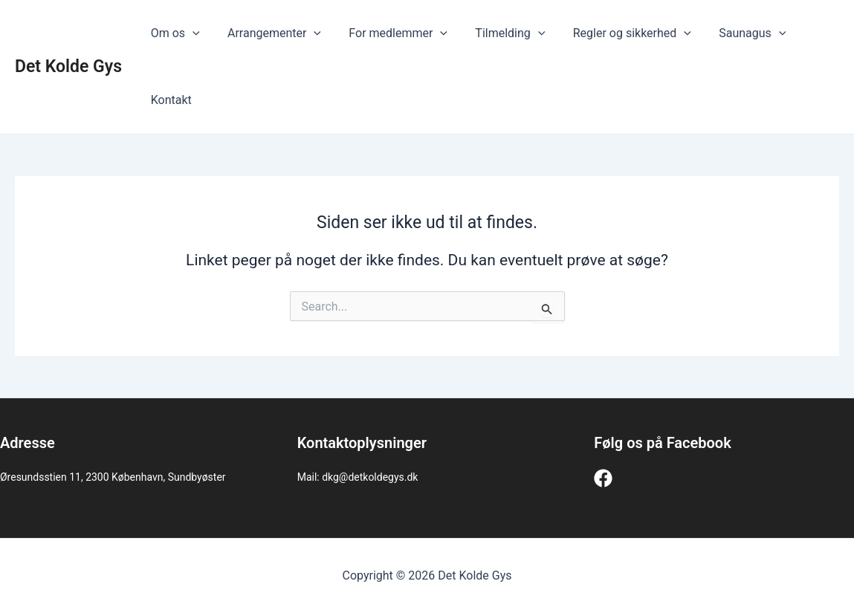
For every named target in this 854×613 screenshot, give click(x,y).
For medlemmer (388, 33)
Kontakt (169, 100)
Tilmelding (496, 33)
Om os (173, 33)
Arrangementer (268, 33)
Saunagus (730, 33)
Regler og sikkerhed (614, 33)
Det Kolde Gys (68, 66)
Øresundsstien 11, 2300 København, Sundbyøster (113, 477)
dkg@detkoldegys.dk (370, 477)
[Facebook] (603, 478)
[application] (190, 33)
